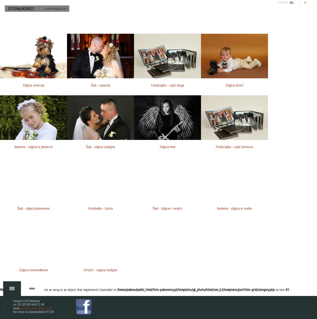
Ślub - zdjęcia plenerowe (33, 208)
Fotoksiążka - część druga (167, 85)
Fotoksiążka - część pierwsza (234, 146)
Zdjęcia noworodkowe (33, 269)
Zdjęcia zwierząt (33, 85)
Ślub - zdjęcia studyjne (100, 146)
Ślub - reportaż (100, 85)
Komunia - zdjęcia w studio (234, 208)
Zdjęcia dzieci (235, 85)
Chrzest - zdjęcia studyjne (100, 269)
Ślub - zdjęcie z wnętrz (168, 208)
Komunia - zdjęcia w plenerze (33, 146)
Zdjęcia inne (168, 146)
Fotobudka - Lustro (100, 208)
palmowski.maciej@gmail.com (36, 308)
